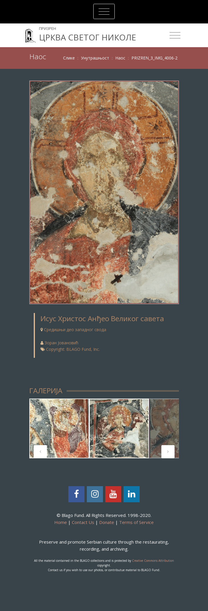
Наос (120, 58)
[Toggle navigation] (104, 11)
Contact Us (83, 522)
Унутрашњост (95, 58)
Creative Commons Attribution (153, 561)
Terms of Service (136, 522)
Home (60, 522)
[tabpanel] (59, 428)
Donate (106, 522)
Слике (69, 58)
